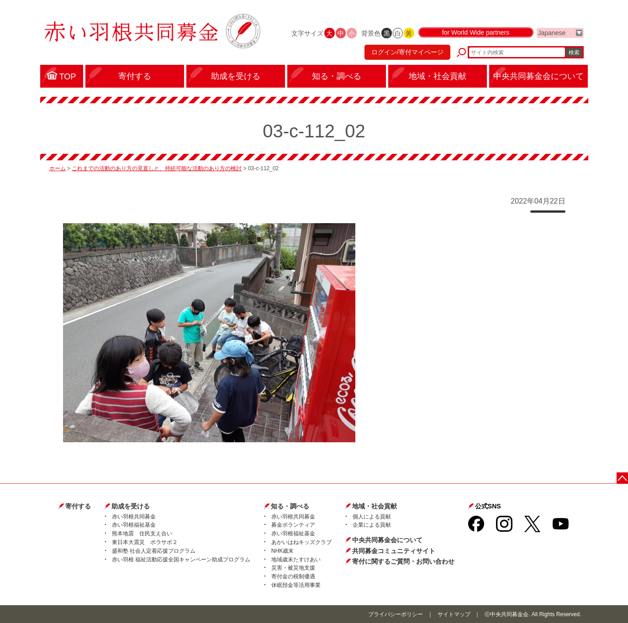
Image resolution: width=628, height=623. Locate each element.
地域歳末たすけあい (296, 559)
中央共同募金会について (387, 540)
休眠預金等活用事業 (296, 585)
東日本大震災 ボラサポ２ (145, 542)
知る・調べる (290, 506)
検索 (574, 52)
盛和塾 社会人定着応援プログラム (153, 551)
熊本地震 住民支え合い (142, 533)
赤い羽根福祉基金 (134, 525)
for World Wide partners (476, 33)
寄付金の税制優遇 (293, 576)
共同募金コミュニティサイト (393, 551)
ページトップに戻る (622, 478)
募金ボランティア (293, 525)
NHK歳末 (282, 551)
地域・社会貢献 (374, 506)
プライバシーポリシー (395, 614)
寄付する (78, 506)
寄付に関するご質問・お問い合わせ (403, 561)
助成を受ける (130, 506)
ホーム (57, 168)
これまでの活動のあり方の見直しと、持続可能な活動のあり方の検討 (157, 168)
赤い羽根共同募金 (134, 516)
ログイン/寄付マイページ (407, 52)
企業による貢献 (372, 525)
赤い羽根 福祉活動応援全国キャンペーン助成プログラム (181, 559)
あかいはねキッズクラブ (301, 542)
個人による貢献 (372, 516)
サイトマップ (454, 614)
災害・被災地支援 (293, 568)
